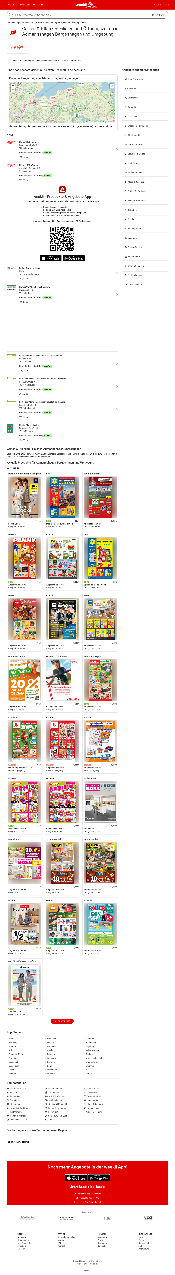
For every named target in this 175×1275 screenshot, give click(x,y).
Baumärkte (131, 98)
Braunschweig (91, 1062)
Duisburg (50, 1050)
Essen (10, 1070)
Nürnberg (50, 1046)
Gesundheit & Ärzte (135, 154)
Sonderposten (133, 228)
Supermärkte (132, 256)
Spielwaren (131, 238)
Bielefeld (50, 1062)
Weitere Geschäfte (134, 284)
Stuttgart (12, 1058)
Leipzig (49, 1042)
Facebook (102, 1237)
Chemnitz (89, 1066)
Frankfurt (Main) (15, 1054)
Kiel (86, 1070)
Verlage (61, 1240)
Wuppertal (50, 1058)
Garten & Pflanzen (134, 144)
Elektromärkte (133, 135)
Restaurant (131, 210)
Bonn (48, 1066)
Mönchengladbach (93, 1058)
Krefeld (88, 1073)
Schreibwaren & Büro (56, 1116)
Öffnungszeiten (24, 1240)
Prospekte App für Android (87, 1193)
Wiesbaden (90, 1042)
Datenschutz (144, 1243)
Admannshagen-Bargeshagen (20, 22)
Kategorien (39, 5)
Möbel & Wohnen (134, 172)
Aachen (88, 1054)
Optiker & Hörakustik (136, 191)
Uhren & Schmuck (134, 266)
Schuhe (129, 219)
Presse (141, 1240)
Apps (166, 5)
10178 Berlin (157, 14)
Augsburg (89, 1046)
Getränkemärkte (54, 1088)
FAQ (60, 1243)
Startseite (22, 1237)
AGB (140, 1246)
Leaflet (89, 122)
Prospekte (11, 5)
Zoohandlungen (133, 275)
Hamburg (12, 1042)
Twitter (101, 1240)
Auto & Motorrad (134, 79)
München (12, 1046)
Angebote (22, 1246)
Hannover (50, 1038)
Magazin (156, 5)
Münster (50, 1073)
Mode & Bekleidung (135, 182)
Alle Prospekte (62, 1021)
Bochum (50, 1054)
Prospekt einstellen (66, 1237)
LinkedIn (102, 1246)
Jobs (140, 1237)
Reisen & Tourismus (135, 200)
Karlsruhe (89, 1038)
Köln (10, 1050)
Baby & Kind (131, 88)
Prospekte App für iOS (87, 1198)
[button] (112, 86)
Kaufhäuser (131, 163)
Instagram (102, 1243)
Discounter (131, 116)
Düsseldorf (13, 1066)
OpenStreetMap (100, 122)
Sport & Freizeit (133, 247)
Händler (25, 5)
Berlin (94, 7)
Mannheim (51, 1070)
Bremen (11, 1073)
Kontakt (61, 1246)
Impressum (143, 1249)
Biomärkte (131, 107)
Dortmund (12, 1062)
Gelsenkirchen (91, 1050)
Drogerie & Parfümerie (136, 126)
